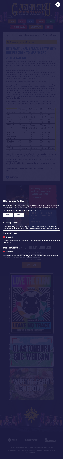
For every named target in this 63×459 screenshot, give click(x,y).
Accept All (8, 215)
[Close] (57, 4)
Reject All (19, 215)
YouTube (33, 255)
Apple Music (46, 255)
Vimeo (13, 257)
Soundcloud (55, 255)
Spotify (39, 255)
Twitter (27, 255)
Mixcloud (6, 257)
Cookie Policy (38, 210)
